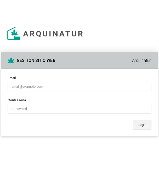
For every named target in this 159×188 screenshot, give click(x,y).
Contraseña (17, 100)
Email (12, 78)
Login (142, 125)
